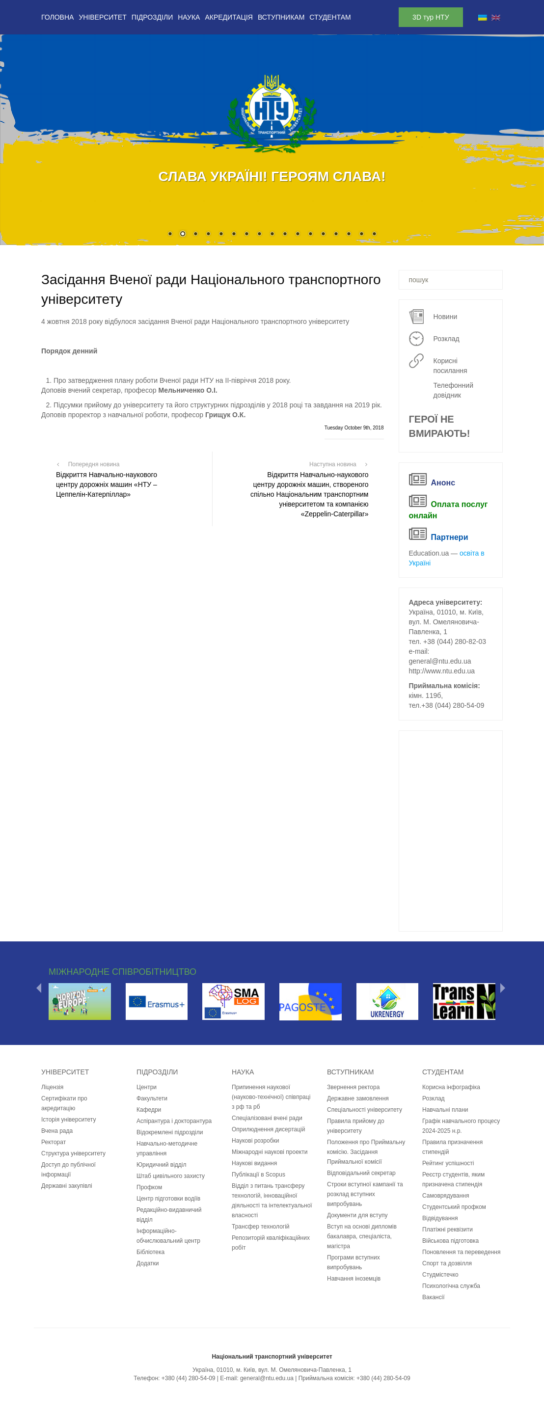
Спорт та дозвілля (447, 1263)
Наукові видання (254, 1163)
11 (297, 234)
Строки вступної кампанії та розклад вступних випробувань (365, 1194)
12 (310, 234)
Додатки (147, 1263)
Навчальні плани (445, 1109)
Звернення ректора (353, 1087)
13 (323, 234)
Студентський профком (454, 1206)
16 (361, 234)
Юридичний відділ (161, 1164)
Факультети (151, 1098)
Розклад (447, 339)
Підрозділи (152, 17)
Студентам (330, 17)
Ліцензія (52, 1087)
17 (374, 234)
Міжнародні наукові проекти (269, 1152)
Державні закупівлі (66, 1185)
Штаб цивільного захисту (170, 1176)
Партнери (449, 537)
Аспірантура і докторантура (174, 1121)
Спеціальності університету (364, 1109)
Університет (102, 17)
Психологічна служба (451, 1286)
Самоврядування (445, 1195)
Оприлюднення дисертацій (268, 1129)
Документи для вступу (357, 1215)
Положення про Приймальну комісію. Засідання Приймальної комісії (366, 1152)
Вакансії (433, 1297)
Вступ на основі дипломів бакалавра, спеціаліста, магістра (362, 1236)
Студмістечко (440, 1274)
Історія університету (68, 1119)
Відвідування (440, 1218)
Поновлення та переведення (461, 1252)
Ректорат (53, 1142)
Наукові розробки (255, 1140)
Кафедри (148, 1109)
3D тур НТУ (430, 17)
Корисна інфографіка (451, 1087)
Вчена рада (57, 1130)
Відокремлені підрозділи (169, 1132)
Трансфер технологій (261, 1226)
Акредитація (229, 17)
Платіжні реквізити (447, 1229)
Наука (189, 17)
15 (348, 234)
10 (284, 234)
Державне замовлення (358, 1098)
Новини (446, 317)
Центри (146, 1087)
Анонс (443, 483)
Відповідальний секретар (361, 1173)
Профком (149, 1187)
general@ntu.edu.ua (440, 661)
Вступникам (281, 17)
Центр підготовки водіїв (168, 1198)
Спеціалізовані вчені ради (267, 1118)
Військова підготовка (450, 1240)
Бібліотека (150, 1252)
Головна (57, 17)
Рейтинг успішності (448, 1163)
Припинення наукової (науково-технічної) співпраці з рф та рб (271, 1097)
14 (335, 234)
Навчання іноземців (354, 1278)
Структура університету (73, 1153)
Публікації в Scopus (258, 1174)
